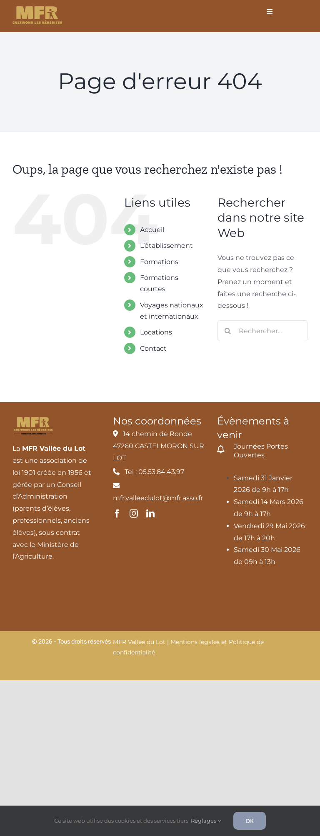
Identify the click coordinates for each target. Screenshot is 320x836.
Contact (153, 348)
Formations (159, 262)
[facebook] (117, 513)
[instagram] (134, 513)
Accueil (152, 230)
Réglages (206, 820)
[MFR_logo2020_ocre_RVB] (37, 9)
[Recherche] (228, 330)
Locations (156, 332)
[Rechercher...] (263, 330)
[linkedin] (150, 513)
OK (249, 821)
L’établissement (166, 246)
